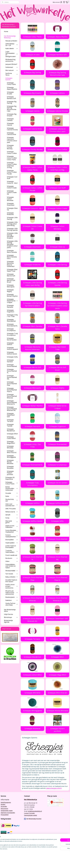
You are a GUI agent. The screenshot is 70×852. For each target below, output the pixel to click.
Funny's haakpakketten (11, 536)
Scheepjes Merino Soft (32, 367)
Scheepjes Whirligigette (32, 710)
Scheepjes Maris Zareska (32, 326)
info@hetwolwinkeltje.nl (35, 811)
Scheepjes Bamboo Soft (57, 54)
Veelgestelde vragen (7, 810)
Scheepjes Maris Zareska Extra (57, 327)
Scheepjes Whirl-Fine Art (57, 693)
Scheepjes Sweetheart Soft (57, 618)
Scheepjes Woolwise (32, 728)
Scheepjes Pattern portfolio (57, 729)
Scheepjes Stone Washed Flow (32, 578)
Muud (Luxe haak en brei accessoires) (11, 592)
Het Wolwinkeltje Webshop (11, 37)
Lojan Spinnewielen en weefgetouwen (11, 54)
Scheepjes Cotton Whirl (32, 675)
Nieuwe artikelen (11, 41)
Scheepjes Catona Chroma (57, 111)
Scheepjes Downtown (32, 247)
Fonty (11, 518)
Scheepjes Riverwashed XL (32, 465)
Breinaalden (11, 540)
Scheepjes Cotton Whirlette (57, 227)
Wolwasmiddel (11, 571)
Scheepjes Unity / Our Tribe (32, 445)
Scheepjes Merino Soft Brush (57, 368)
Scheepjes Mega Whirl (57, 675)
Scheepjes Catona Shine (32, 129)
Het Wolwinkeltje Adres (10, 610)
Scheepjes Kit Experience (9, 478)
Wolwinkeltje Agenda (8, 621)
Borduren (11, 558)
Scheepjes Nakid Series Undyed (57, 407)
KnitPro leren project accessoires (11, 586)
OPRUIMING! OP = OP (11, 44)
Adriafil (11, 515)
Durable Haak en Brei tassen (11, 581)
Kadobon (11, 600)
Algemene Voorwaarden (8, 812)
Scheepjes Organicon (57, 426)
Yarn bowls (11, 574)
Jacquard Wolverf (11, 64)
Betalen (3, 804)
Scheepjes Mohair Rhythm (32, 406)
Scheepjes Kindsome (33, 265)
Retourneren (4, 808)
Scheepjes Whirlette (32, 693)
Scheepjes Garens (11, 79)
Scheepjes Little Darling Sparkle (57, 283)
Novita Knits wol (11, 500)
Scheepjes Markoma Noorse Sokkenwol (32, 348)
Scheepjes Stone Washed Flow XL (57, 578)
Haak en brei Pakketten (11, 526)
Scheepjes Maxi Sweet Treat (57, 348)
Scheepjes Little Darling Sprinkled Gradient (32, 304)
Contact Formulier (29, 813)
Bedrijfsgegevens (6, 802)
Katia (11, 496)
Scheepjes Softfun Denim (32, 521)
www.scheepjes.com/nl (54, 788)
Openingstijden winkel (30, 815)
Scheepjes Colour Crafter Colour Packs (32, 168)
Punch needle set (11, 555)
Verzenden (4, 806)
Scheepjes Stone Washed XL (32, 558)
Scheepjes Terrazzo (32, 639)
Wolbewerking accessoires (10, 60)
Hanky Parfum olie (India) (11, 604)
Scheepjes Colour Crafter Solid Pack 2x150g (57, 168)
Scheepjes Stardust (32, 539)
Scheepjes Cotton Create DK (32, 227)
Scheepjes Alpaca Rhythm (57, 36)
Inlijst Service (8, 614)
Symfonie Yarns (11, 74)
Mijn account (57, 2)
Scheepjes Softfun (32, 503)
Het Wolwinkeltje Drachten (32, 819)
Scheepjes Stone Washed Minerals (32, 599)
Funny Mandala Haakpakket (11, 531)
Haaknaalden (11, 543)
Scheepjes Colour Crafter (57, 149)
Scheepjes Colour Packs (32, 36)
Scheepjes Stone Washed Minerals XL (57, 599)
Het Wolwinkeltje (30, 799)
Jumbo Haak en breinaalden (10, 546)
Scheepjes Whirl (57, 657)
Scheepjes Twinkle (57, 639)
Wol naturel (11, 70)
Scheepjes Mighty (57, 388)
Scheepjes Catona (32, 111)
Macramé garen (11, 522)
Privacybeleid (4, 815)
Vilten (11, 561)
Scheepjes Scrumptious (57, 465)
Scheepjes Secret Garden (57, 482)
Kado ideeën (11, 48)
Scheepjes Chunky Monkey (32, 149)
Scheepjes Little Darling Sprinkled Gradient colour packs (57, 305)
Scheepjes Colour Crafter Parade (32, 189)
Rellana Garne (11, 512)
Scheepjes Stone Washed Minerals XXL (32, 619)
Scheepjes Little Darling (57, 265)
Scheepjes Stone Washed (57, 539)
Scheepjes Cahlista (57, 93)
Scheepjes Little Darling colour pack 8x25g (32, 283)
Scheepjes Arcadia (32, 54)
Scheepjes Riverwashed (57, 444)
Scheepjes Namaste (32, 426)
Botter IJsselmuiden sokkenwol (11, 488)
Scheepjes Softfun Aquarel (57, 503)
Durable (11, 493)
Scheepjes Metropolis (32, 388)
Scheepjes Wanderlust (32, 657)
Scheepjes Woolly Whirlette (57, 710)
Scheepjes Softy (57, 521)
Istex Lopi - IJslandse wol (11, 505)
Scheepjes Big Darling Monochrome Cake (57, 73)
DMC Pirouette (10, 509)
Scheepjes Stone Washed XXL (57, 558)
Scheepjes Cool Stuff (57, 188)
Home (6, 31)
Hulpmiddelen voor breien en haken (10, 566)
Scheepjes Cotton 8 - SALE (32, 208)
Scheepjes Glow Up (57, 247)
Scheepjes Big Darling (32, 72)
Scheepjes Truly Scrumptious (32, 483)
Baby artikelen (11, 577)
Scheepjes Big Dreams (32, 93)
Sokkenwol (11, 67)
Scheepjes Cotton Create (57, 208)
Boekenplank (11, 597)
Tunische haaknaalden (11, 551)
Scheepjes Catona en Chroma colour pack (57, 130)
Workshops (11, 617)
